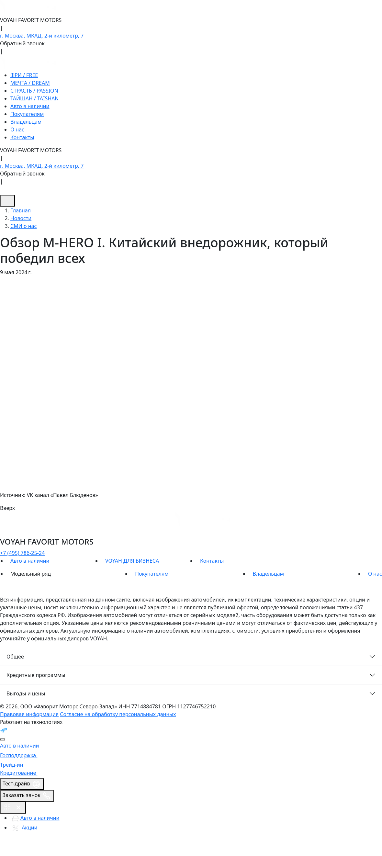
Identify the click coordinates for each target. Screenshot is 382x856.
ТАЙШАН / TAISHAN (34, 98)
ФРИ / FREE (24, 75)
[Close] (2, 739)
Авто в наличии (30, 106)
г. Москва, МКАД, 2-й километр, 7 (42, 35)
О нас (17, 129)
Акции (24, 827)
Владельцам (25, 121)
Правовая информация (29, 714)
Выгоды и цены (25, 693)
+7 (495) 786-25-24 (22, 553)
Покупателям (27, 114)
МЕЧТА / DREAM (30, 82)
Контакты (22, 137)
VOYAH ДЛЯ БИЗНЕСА (132, 560)
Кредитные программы (35, 675)
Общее (15, 656)
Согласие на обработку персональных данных (118, 714)
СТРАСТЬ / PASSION (34, 90)
